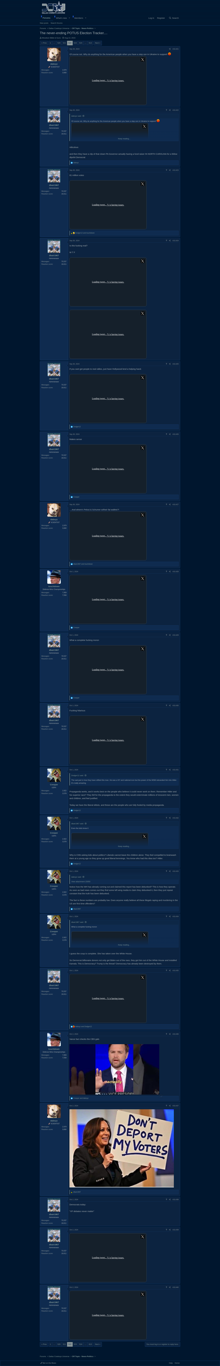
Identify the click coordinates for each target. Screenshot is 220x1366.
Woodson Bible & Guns (51, 38)
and (84, 233)
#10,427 (176, 504)
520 (59, 43)
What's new (61, 18)
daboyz (54, 64)
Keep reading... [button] (124, 139)
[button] (69, 18)
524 (80, 43)
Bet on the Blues (48, 1363)
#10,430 (176, 706)
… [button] (54, 43)
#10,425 (176, 364)
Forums (46, 18)
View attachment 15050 (80, 882)
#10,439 (176, 1230)
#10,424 (176, 241)
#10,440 (176, 1287)
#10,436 (176, 1034)
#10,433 (176, 871)
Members (78, 18)
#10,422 (176, 110)
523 (75, 43)
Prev (45, 43)
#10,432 (176, 818)
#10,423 (176, 170)
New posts (44, 23)
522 (69, 43)
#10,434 (176, 916)
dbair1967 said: (77, 824)
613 (90, 43)
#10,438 (176, 1200)
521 (64, 43)
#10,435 (176, 971)
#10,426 (176, 434)
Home (177, 1363)
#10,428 (176, 572)
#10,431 (176, 770)
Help (171, 1363)
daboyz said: (76, 116)
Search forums (57, 23)
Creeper (54, 784)
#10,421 (176, 49)
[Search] (173, 18)
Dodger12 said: (77, 775)
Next (97, 43)
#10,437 (176, 1106)
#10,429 (176, 635)
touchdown (54, 586)
